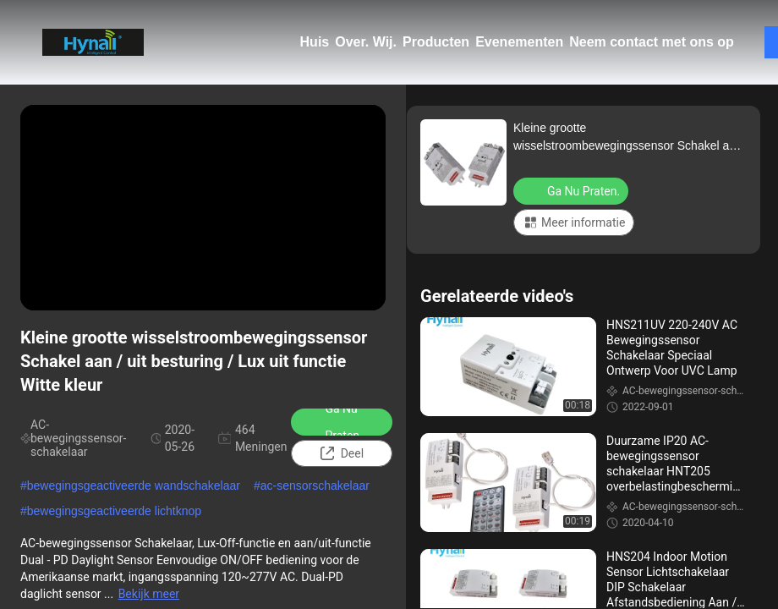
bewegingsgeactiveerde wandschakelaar (133, 485)
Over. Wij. (366, 42)
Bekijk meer (148, 594)
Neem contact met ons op (651, 42)
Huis (315, 42)
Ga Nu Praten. (332, 422)
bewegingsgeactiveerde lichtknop (114, 511)
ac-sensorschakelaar (315, 485)
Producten (436, 42)
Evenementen (519, 42)
